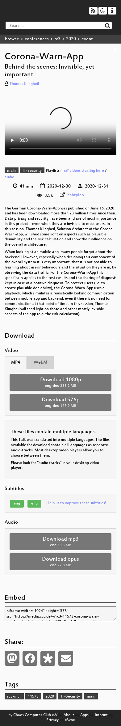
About (69, 715)
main (11, 171)
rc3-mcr (14, 696)
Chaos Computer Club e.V (35, 715)
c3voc (70, 720)
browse (12, 39)
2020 (71, 39)
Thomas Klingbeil (24, 84)
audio (9, 177)
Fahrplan (75, 195)
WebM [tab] (40, 362)
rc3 (57, 39)
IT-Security (32, 171)
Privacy (52, 720)
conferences (37, 39)
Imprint (101, 715)
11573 (33, 696)
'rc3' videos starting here (82, 171)
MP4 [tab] (15, 362)
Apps (84, 715)
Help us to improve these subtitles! (76, 503)
